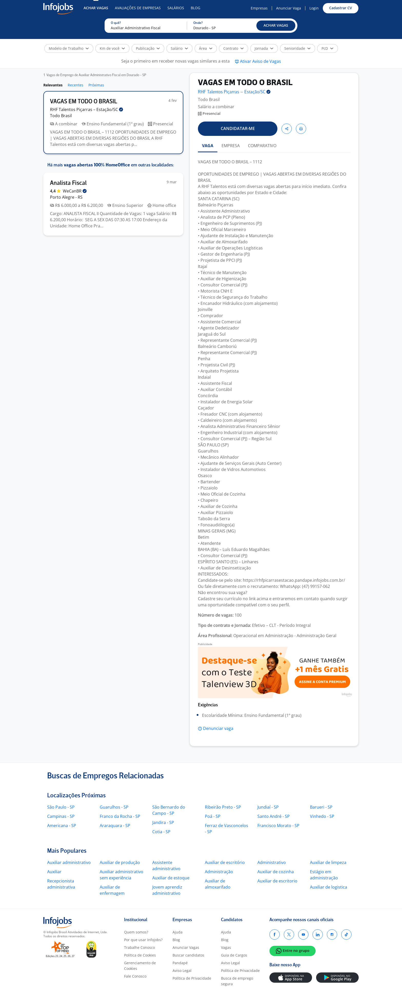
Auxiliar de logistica (328, 887)
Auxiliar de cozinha (275, 872)
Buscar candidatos (188, 955)
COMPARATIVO (262, 145)
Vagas (226, 947)
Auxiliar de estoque (170, 878)
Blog (195, 7)
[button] (275, 26)
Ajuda (178, 932)
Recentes (75, 85)
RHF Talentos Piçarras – (86, 109)
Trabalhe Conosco (139, 947)
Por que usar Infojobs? (143, 939)
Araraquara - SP (115, 825)
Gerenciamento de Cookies (140, 965)
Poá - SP (212, 816)
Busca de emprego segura (237, 981)
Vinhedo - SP (322, 816)
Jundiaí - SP (268, 807)
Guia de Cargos (234, 955)
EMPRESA (231, 145)
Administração (219, 872)
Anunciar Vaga (288, 8)
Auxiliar (54, 872)
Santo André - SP (273, 816)
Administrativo (271, 862)
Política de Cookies (140, 955)
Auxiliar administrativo (69, 862)
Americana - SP (61, 825)
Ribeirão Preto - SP (223, 807)
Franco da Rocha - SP (120, 816)
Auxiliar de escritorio (277, 881)
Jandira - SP (163, 822)
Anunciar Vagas (186, 947)
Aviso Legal (182, 970)
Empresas (259, 8)
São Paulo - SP (61, 807)
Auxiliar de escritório (225, 862)
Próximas (96, 85)
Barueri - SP (321, 807)
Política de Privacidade (192, 978)
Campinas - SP (61, 816)
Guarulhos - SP (114, 807)
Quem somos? (136, 932)
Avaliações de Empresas (138, 7)
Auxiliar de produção (120, 862)
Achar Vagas (96, 7)
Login (314, 8)
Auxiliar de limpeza (328, 862)
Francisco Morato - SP (278, 825)
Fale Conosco (135, 976)
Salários (175, 7)
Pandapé (180, 962)
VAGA (207, 145)
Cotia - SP (161, 832)
